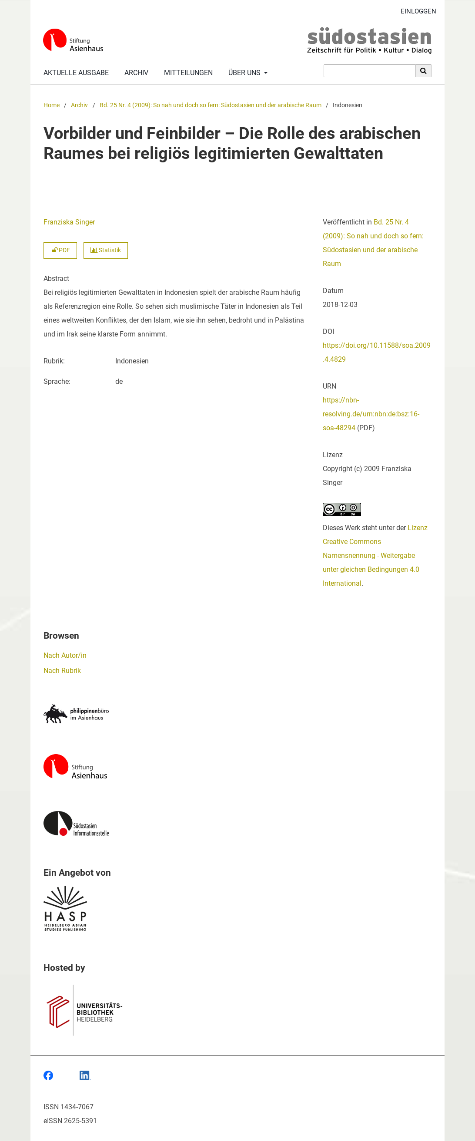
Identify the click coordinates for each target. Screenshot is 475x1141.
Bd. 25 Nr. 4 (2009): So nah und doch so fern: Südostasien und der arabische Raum (210, 105)
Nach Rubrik (62, 670)
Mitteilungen (187, 73)
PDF (60, 250)
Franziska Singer (69, 222)
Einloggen (415, 11)
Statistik (105, 250)
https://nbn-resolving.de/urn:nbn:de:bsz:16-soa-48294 (371, 414)
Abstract (56, 278)
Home (51, 105)
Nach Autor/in (65, 655)
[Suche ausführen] (424, 70)
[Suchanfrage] (370, 70)
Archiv (134, 73)
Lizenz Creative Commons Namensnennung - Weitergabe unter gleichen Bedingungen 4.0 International (375, 555)
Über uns (243, 73)
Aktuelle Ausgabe (74, 73)
